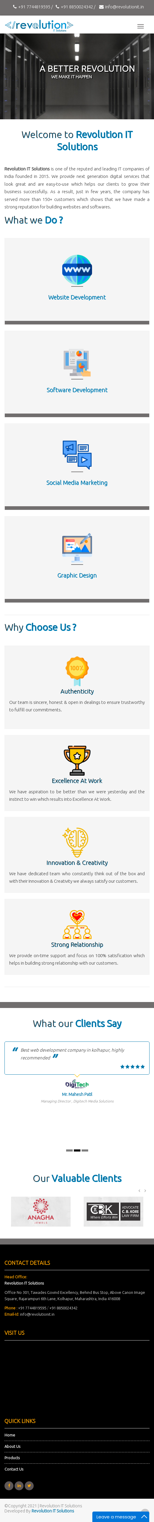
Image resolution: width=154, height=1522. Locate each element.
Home (9, 1435)
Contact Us (13, 1469)
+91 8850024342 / (74, 6)
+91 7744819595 (32, 1308)
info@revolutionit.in (121, 6)
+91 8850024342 (63, 1308)
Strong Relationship (77, 944)
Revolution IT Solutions (53, 1511)
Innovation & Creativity (77, 862)
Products (12, 1458)
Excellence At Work (77, 780)
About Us (12, 1446)
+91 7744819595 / (32, 6)
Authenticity (77, 691)
